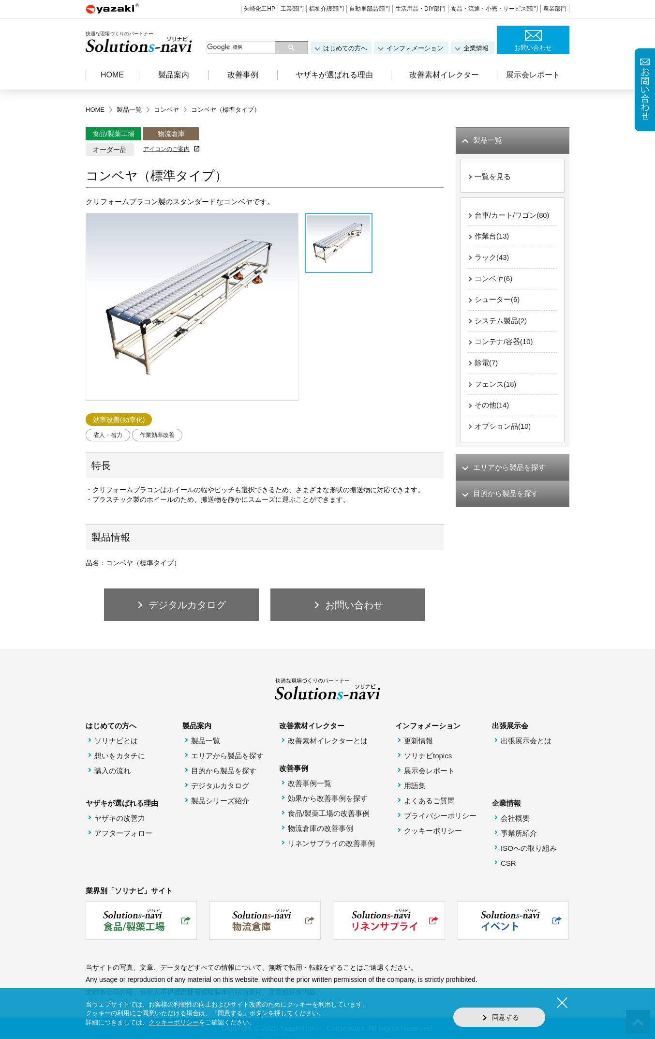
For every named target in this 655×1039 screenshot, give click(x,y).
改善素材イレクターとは (328, 741)
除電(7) (486, 365)
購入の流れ (112, 771)
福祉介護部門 (326, 8)
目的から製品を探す (223, 771)
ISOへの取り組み (529, 848)
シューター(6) (497, 301)
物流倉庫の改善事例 (320, 829)
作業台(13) (492, 237)
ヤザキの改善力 (119, 818)
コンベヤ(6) (493, 279)
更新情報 (418, 741)
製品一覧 (205, 741)
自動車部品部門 (369, 8)
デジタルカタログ (220, 786)
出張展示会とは (526, 741)
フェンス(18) (496, 386)
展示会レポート (533, 75)
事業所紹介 (519, 833)
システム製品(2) (501, 322)
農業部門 (554, 8)
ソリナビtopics (428, 756)
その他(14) (492, 407)
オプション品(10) (503, 428)
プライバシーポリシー (440, 816)
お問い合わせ (533, 47)
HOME (112, 75)
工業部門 (292, 8)
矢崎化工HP (259, 8)
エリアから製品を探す (227, 756)
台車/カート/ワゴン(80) (512, 215)
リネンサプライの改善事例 (331, 844)
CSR (508, 863)
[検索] (242, 47)
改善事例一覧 (309, 784)
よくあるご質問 (429, 801)
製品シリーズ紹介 (220, 801)
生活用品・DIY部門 (420, 8)
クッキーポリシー (433, 831)
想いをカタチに (119, 756)
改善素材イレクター (444, 75)
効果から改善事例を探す (328, 799)
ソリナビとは (116, 741)
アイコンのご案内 (166, 149)
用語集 (415, 786)
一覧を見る (493, 177)
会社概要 (515, 818)
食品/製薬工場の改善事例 (329, 814)
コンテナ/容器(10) (504, 343)
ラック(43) (492, 258)
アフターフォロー (123, 833)
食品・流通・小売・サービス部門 (494, 8)
